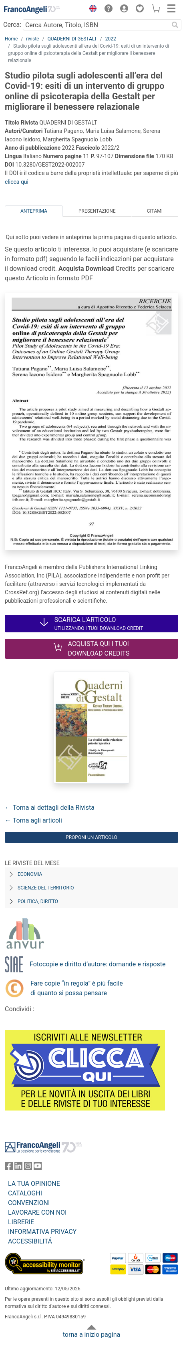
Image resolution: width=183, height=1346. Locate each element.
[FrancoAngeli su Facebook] (9, 1167)
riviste (32, 39)
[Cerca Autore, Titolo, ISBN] (96, 24)
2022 (110, 39)
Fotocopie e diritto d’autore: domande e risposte (97, 964)
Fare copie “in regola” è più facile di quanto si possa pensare (76, 988)
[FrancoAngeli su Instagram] (28, 1167)
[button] (91, 9)
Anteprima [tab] (33, 211)
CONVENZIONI (29, 1203)
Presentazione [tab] (97, 211)
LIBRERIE (21, 1222)
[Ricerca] (175, 24)
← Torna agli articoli (33, 820)
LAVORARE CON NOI (37, 1212)
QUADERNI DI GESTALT (72, 39)
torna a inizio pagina (91, 1334)
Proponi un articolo (91, 837)
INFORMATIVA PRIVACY (42, 1231)
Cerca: (12, 24)
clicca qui (16, 182)
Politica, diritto (38, 901)
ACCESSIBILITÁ (30, 1241)
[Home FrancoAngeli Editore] (32, 9)
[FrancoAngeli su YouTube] (38, 1167)
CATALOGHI (25, 1193)
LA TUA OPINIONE (34, 1183)
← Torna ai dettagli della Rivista (50, 807)
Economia (30, 874)
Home (11, 39)
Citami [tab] (155, 211)
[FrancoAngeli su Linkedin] (18, 1167)
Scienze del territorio (46, 888)
